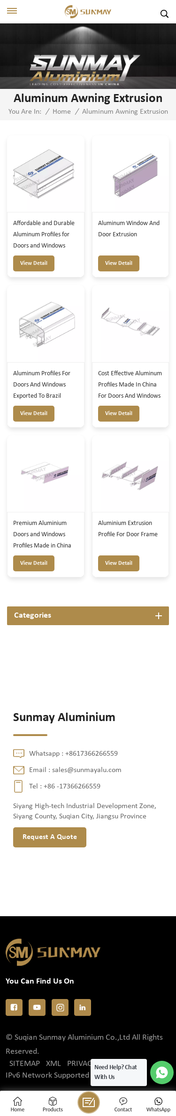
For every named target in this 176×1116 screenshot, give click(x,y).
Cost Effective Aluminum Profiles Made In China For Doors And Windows (130, 385)
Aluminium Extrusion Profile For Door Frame (128, 529)
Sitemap (24, 1063)
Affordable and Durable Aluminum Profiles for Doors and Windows (44, 234)
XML (53, 1063)
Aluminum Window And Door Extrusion (129, 229)
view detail (33, 263)
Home (62, 112)
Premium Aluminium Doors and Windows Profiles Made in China (42, 534)
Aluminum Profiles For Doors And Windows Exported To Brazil (41, 385)
